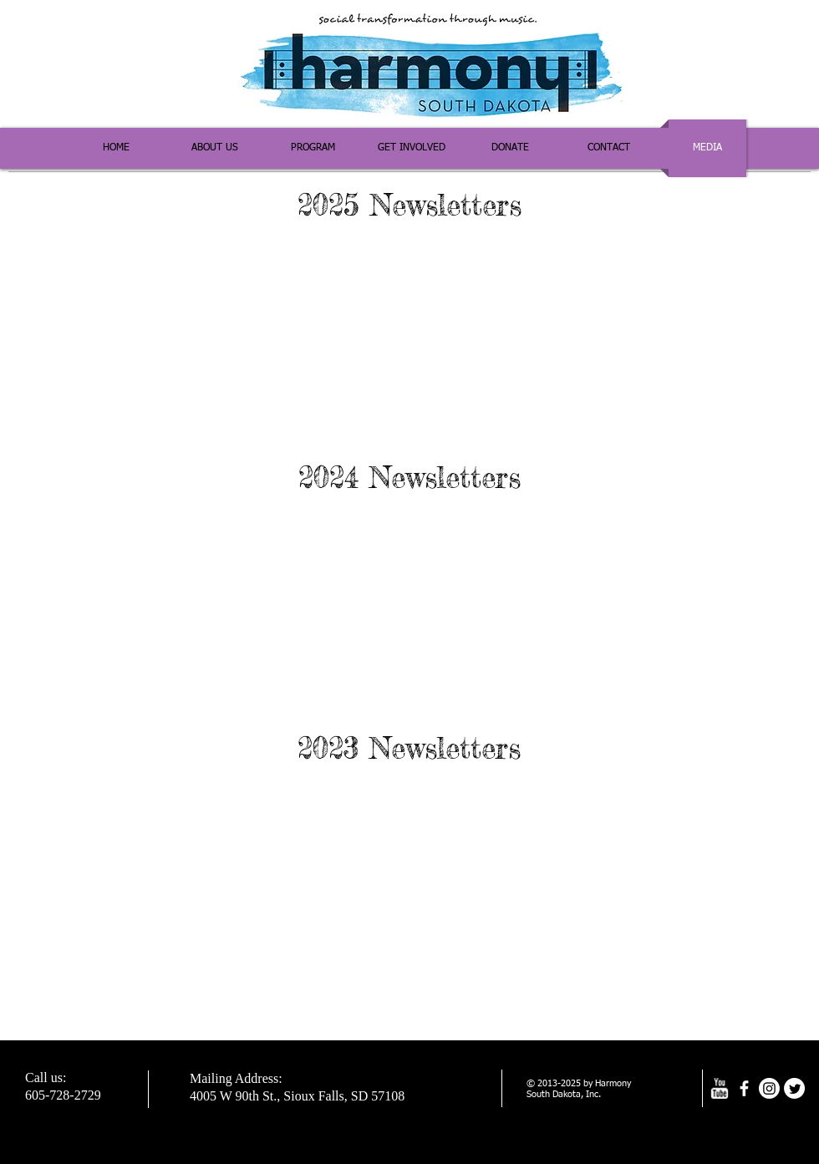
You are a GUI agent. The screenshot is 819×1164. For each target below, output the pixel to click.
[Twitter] (794, 1088)
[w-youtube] (719, 1088)
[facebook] (744, 1088)
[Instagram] (769, 1088)
